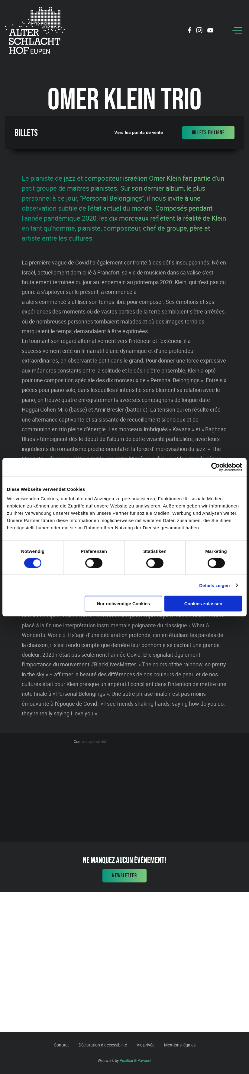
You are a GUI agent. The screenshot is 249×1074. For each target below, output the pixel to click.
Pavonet (144, 1060)
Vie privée (145, 1045)
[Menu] (237, 30)
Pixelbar (126, 1060)
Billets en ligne (208, 133)
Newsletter (124, 875)
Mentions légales (180, 1045)
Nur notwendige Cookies (123, 603)
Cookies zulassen (203, 603)
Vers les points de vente (138, 132)
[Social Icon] (189, 31)
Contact (61, 1045)
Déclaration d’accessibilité (103, 1045)
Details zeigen (214, 585)
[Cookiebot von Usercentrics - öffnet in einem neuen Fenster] (215, 466)
